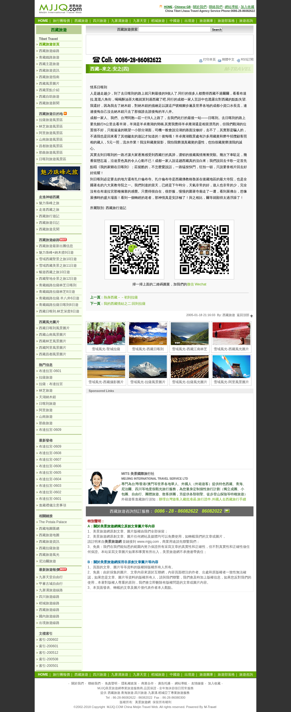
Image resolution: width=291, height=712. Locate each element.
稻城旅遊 (158, 21)
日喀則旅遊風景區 (52, 159)
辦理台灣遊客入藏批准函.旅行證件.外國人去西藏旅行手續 (202, 499)
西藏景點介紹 (49, 90)
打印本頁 (207, 59)
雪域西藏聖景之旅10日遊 (58, 259)
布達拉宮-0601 (50, 371)
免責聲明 (111, 683)
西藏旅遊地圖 (49, 535)
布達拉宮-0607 (50, 460)
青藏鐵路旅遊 (49, 57)
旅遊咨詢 (246, 21)
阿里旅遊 (46, 410)
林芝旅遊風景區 (51, 126)
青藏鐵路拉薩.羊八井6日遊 (59, 298)
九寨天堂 (140, 21)
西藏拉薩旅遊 (49, 548)
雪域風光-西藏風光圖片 (231, 349)
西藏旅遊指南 (49, 77)
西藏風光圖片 (49, 322)
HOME (168, 7)
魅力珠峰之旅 (49, 203)
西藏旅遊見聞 (49, 229)
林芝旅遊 (46, 390)
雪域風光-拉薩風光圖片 (189, 382)
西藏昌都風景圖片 (52, 354)
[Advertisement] (169, 44)
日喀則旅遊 (47, 404)
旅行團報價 (61, 21)
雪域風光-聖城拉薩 (106, 349)
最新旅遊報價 (49, 570)
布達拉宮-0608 (50, 453)
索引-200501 (48, 666)
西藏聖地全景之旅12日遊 (58, 279)
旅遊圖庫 (206, 21)
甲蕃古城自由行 (51, 584)
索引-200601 (48, 646)
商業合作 (147, 683)
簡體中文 (225, 59)
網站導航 (231, 7)
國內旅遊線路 (49, 616)
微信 (190, 284)
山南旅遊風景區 (51, 139)
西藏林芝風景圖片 (52, 341)
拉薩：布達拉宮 (51, 384)
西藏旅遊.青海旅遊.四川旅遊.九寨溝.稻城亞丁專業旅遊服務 (148, 692)
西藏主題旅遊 (49, 64)
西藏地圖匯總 (49, 529)
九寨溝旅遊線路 (51, 590)
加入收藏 (247, 7)
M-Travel (210, 707)
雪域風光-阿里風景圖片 (231, 382)
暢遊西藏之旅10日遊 (54, 272)
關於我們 (200, 7)
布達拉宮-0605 (50, 473)
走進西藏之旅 (49, 210)
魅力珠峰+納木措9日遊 (56, 252)
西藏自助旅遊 (49, 97)
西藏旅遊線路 (49, 51)
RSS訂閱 (244, 59)
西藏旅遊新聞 (49, 103)
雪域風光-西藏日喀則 (148, 349)
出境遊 (189, 21)
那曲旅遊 (46, 423)
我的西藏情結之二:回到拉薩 (125, 304)
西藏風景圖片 (49, 83)
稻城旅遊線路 (49, 603)
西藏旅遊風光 (49, 555)
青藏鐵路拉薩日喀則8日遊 (58, 305)
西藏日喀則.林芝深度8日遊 (59, 311)
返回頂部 (245, 315)
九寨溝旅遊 (119, 21)
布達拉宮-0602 (50, 492)
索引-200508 (48, 659)
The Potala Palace (53, 522)
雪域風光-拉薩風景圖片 (147, 382)
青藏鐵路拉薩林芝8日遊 (57, 292)
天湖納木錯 (47, 397)
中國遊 (175, 21)
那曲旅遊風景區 (51, 152)
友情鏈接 (197, 683)
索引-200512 (48, 653)
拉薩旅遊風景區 (51, 120)
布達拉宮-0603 (50, 486)
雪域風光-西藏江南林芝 (189, 349)
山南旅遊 (46, 417)
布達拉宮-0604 (50, 479)
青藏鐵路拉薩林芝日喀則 (57, 285)
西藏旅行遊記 (49, 216)
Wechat (200, 284)
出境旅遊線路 (49, 623)
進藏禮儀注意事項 (52, 505)
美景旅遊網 (143, 702)
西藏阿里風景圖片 (52, 348)
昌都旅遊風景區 (51, 146)
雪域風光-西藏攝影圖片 (106, 382)
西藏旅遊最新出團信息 (56, 246)
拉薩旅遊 (46, 377)
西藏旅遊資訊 (49, 70)
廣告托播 (164, 683)
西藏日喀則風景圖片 (54, 328)
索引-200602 (48, 640)
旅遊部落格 (226, 21)
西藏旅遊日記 (49, 223)
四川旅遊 (100, 21)
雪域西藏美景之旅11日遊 (58, 266)
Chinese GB (182, 7)
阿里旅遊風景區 (51, 133)
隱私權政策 (129, 683)
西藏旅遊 (81, 21)
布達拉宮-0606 (50, 466)
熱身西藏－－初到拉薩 (121, 297)
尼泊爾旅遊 (47, 561)
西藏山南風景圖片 (52, 335)
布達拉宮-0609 (50, 430)
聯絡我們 (216, 7)
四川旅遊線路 (49, 597)
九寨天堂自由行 (51, 577)
